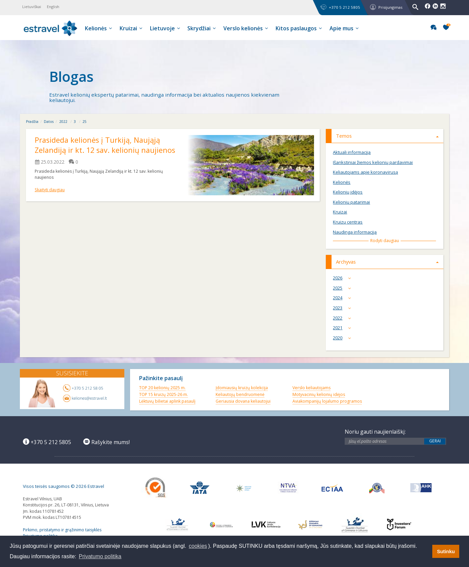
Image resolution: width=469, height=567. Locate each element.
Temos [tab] (387, 135)
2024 (343, 297)
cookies (198, 546)
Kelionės (341, 182)
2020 (343, 337)
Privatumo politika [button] (100, 556)
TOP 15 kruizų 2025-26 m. (163, 394)
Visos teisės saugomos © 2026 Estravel (63, 486)
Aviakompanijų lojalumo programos (327, 401)
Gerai (435, 441)
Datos (49, 121)
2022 (63, 121)
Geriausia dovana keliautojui (243, 401)
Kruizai (340, 211)
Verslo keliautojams (311, 388)
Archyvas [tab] (387, 261)
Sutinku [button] (446, 551)
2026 (343, 277)
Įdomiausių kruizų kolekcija (242, 388)
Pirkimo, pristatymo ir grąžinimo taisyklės (62, 530)
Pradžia (32, 121)
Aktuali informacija (352, 152)
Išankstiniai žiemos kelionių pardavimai (373, 162)
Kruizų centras (348, 222)
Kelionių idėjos (348, 192)
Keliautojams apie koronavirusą (365, 172)
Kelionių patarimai (351, 202)
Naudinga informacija (355, 232)
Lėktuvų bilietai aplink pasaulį (167, 401)
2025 (343, 288)
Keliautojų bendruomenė (240, 394)
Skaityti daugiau (50, 190)
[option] (234, 77)
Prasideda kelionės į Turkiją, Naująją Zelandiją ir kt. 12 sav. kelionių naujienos (106, 145)
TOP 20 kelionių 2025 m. (162, 388)
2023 (343, 307)
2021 (343, 327)
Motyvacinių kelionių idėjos (318, 394)
